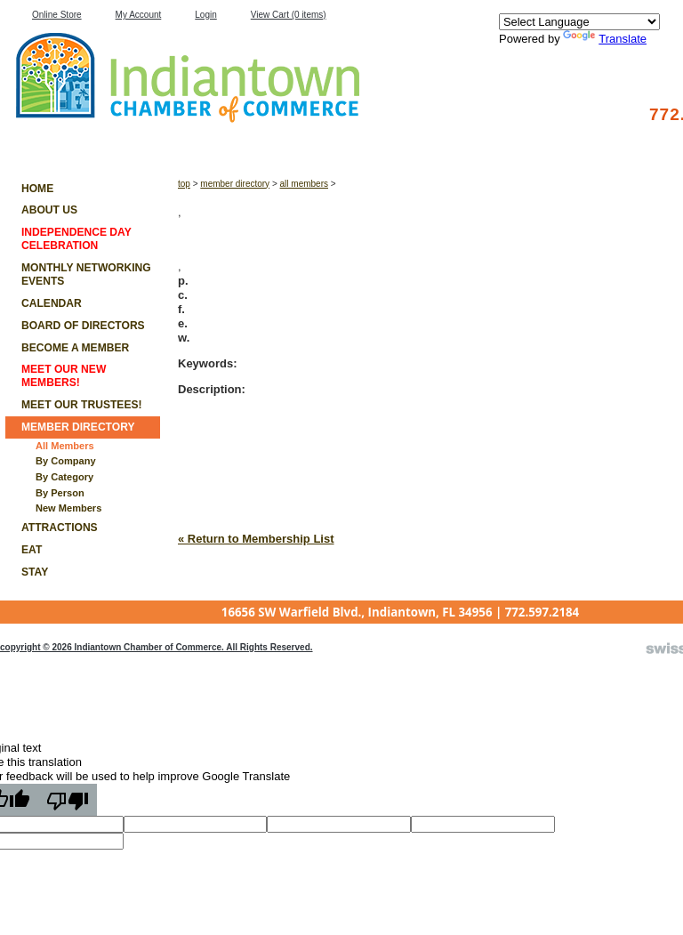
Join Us (549, 143)
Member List (49, 143)
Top (184, 184)
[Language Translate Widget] (579, 21)
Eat (149, 143)
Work (348, 143)
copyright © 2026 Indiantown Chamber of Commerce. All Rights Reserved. (156, 647)
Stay (248, 143)
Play (448, 143)
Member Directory (234, 184)
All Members (304, 184)
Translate (605, 38)
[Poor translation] (67, 800)
